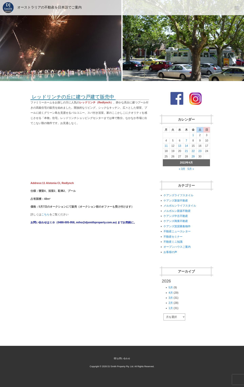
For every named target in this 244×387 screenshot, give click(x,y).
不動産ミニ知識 (173, 241)
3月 (171, 297)
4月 (171, 292)
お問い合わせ (122, 358)
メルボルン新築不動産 (177, 210)
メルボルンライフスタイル (180, 205)
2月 (171, 302)
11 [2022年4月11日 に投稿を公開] (166, 145)
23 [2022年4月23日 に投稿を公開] (199, 151)
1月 (171, 308)
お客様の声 (170, 252)
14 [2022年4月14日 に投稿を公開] (186, 145)
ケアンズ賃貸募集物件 (177, 226)
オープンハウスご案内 (177, 246)
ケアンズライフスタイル (178, 195)
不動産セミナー (173, 236)
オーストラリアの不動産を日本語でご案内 (42, 7)
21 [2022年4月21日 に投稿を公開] (186, 151)
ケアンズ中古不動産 (176, 216)
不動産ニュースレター (177, 231)
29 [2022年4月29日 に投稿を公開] (193, 156)
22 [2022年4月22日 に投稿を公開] (193, 151)
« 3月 (182, 168)
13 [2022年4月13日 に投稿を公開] (179, 145)
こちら (45, 214)
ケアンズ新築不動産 (176, 200)
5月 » (191, 168)
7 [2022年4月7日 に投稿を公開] (186, 140)
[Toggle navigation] (236, 7)
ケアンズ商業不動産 (176, 221)
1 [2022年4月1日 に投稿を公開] (193, 135)
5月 (171, 287)
